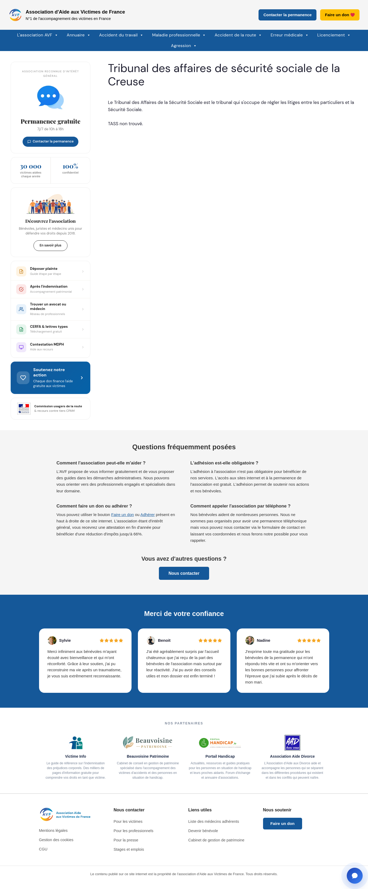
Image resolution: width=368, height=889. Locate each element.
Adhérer (147, 514)
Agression (184, 45)
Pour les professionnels (134, 831)
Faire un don (340, 14)
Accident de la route (238, 35)
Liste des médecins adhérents (213, 821)
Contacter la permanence (287, 14)
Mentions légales (53, 830)
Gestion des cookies (56, 840)
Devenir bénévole (203, 831)
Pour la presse (126, 840)
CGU (43, 849)
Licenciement (334, 35)
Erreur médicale (290, 35)
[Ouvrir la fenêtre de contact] (355, 876)
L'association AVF (37, 35)
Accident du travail (121, 35)
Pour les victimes (128, 821)
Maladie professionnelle (179, 35)
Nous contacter (183, 573)
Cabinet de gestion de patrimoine (216, 840)
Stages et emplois (129, 849)
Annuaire (79, 35)
